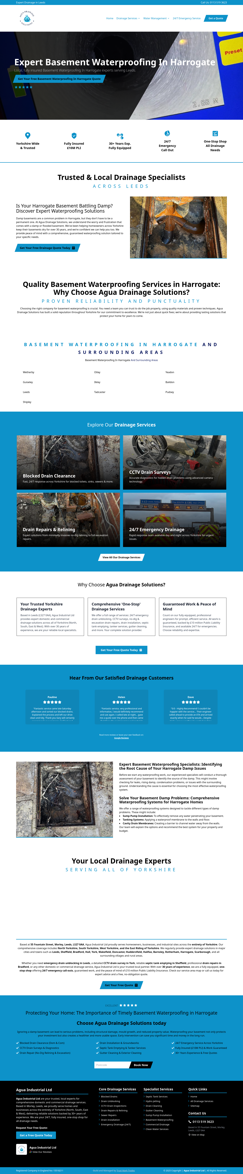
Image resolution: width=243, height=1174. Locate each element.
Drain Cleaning (154, 1105)
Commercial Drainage (158, 1124)
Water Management (156, 18)
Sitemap (194, 1105)
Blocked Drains (109, 1096)
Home (109, 18)
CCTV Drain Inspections (113, 1105)
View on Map (196, 1134)
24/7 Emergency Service (187, 18)
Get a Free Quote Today (36, 1135)
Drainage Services (128, 18)
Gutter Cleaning (154, 1110)
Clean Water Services (157, 1129)
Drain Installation (110, 1119)
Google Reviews (121, 738)
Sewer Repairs (108, 1115)
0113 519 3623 (201, 1122)
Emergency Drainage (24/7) (116, 1124)
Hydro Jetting (153, 1101)
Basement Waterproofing (159, 1119)
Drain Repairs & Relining (114, 1110)
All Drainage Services (201, 1101)
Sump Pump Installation (159, 1115)
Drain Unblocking (110, 1101)
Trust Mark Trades (126, 1170)
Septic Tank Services (157, 1096)
